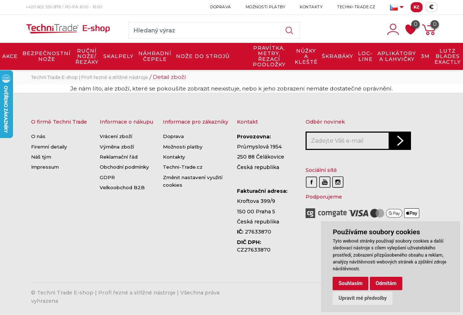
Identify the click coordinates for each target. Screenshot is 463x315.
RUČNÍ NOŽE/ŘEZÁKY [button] (87, 56)
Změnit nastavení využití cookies (192, 181)
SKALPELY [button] (118, 56)
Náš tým (41, 157)
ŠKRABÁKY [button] (337, 56)
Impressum (45, 167)
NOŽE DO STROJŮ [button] (203, 56)
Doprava (220, 7)
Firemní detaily (49, 147)
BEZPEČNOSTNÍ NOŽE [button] (46, 56)
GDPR (107, 177)
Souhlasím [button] (350, 283)
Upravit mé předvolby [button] (362, 298)
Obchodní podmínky (124, 167)
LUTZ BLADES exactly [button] (447, 56)
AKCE (10, 56)
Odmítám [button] (386, 283)
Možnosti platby (266, 7)
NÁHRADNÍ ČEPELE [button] (155, 56)
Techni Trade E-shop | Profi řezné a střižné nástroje (89, 77)
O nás (38, 136)
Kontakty (311, 7)
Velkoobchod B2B (122, 187)
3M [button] (425, 56)
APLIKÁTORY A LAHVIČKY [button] (396, 56)
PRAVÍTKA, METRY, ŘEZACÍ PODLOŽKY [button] (269, 56)
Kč (417, 7)
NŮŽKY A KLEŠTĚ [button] (306, 56)
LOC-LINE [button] (365, 56)
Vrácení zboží (116, 136)
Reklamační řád (119, 157)
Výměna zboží (117, 147)
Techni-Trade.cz (356, 7)
